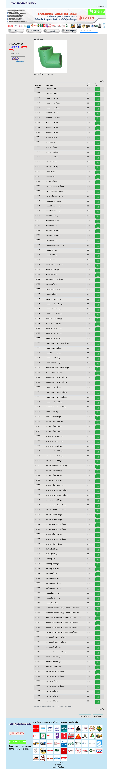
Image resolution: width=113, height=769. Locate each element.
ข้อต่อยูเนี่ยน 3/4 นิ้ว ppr (53, 598)
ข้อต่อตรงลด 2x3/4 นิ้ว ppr (54, 348)
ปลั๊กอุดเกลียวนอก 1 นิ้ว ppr (54, 196)
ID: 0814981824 (17, 742)
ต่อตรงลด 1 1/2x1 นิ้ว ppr (53, 338)
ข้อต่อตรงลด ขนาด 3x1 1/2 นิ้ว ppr (56, 382)
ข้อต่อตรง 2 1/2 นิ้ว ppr (53, 117)
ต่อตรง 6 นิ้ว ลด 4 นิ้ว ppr (53, 416)
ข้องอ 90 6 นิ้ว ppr (51, 294)
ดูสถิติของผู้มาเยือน (58, 767)
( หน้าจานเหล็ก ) (70, 608)
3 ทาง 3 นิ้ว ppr (51, 171)
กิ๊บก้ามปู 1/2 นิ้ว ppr (52, 549)
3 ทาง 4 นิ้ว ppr (51, 176)
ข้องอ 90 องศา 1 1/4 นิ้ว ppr (54, 265)
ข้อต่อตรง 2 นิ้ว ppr (52, 113)
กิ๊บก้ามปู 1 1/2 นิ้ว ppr (52, 568)
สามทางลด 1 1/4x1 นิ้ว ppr (54, 446)
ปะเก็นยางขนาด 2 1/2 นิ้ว (54, 686)
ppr (65, 637)
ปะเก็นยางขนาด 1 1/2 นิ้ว (54, 676)
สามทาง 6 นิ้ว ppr (51, 181)
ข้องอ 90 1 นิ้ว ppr (51, 260)
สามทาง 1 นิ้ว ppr (51, 147)
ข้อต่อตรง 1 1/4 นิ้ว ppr (53, 103)
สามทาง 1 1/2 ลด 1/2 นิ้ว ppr (54, 451)
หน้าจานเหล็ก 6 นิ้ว (52, 666)
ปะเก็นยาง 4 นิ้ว (51, 696)
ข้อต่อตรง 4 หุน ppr (52, 88)
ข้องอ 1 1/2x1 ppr (51, 240)
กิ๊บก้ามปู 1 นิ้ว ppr (51, 559)
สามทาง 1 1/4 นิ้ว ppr (52, 152)
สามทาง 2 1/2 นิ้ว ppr (52, 166)
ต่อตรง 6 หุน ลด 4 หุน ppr (54, 299)
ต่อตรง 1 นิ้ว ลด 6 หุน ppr (53, 309)
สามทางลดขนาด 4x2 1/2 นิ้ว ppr (56, 539)
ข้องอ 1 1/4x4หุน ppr (52, 216)
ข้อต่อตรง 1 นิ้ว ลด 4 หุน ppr (54, 304)
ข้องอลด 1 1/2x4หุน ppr (53, 230)
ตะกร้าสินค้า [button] (98, 716)
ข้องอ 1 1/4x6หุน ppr (52, 220)
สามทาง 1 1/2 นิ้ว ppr (52, 157)
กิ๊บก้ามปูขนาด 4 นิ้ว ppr (53, 588)
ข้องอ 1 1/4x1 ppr (51, 225)
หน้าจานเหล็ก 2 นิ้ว (52, 647)
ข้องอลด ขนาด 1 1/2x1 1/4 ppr (55, 245)
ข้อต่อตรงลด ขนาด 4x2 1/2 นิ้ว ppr (56, 407)
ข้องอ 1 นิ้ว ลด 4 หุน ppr (53, 206)
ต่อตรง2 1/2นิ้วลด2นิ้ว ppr (54, 372)
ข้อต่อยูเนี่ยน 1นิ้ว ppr (52, 603)
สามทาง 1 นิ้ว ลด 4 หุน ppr (54, 426)
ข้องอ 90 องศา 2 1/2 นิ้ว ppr (54, 279)
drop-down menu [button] (85, 30)
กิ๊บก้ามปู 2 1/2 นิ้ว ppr (52, 578)
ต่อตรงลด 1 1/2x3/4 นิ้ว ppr (54, 333)
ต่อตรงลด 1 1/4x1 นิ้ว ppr (53, 323)
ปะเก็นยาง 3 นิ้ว (51, 691)
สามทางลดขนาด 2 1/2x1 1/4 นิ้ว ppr (57, 490)
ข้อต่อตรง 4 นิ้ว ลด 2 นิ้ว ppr (54, 402)
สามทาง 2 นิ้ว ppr (51, 162)
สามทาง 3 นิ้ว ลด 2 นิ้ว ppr (54, 514)
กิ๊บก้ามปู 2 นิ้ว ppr (51, 573)
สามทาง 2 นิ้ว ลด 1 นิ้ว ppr (54, 475)
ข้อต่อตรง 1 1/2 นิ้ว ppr (53, 108)
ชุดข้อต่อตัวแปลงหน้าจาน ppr (55, 608)
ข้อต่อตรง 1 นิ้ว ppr (52, 98)
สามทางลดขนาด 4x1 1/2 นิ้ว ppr (56, 529)
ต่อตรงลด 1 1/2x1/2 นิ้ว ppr (54, 328)
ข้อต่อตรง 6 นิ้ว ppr (52, 132)
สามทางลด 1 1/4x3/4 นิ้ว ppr (54, 441)
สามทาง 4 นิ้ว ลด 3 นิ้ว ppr (54, 544)
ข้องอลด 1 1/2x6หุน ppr (53, 235)
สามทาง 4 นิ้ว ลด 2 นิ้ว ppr (54, 534)
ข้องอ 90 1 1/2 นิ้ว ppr (52, 269)
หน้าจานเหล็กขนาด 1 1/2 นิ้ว (55, 642)
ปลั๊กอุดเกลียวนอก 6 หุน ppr (54, 191)
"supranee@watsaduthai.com (25, 746)
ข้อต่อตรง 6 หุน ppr (52, 93)
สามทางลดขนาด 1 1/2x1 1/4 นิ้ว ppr (57, 465)
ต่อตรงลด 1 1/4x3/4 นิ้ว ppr (54, 318)
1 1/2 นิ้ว (78, 608)
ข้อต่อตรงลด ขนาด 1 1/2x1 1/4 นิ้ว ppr (57, 343)
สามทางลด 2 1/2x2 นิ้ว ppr (54, 500)
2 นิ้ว (77, 612)
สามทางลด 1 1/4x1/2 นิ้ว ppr (54, 436)
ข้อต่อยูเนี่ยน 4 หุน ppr (53, 593)
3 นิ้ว (77, 622)
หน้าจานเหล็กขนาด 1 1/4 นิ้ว (55, 637)
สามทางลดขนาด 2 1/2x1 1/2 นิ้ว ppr (57, 495)
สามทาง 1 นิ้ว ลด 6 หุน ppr (54, 431)
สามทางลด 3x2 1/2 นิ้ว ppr (54, 519)
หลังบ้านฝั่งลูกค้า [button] (85, 716)
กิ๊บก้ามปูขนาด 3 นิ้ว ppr (53, 583)
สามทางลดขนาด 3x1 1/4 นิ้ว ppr (56, 505)
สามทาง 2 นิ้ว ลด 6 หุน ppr (54, 470)
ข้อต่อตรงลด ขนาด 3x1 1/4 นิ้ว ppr (56, 377)
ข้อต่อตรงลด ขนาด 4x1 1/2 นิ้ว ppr (56, 397)
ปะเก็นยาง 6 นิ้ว (51, 701)
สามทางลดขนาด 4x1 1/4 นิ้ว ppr (56, 524)
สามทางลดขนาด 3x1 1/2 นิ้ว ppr (56, 510)
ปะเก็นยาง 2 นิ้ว (51, 681)
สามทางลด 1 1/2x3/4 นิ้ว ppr (54, 456)
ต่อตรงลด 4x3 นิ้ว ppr (52, 411)
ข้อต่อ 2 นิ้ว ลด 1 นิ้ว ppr (53, 353)
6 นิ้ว (77, 632)
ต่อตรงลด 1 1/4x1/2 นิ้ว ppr (54, 314)
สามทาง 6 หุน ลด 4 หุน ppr (54, 421)
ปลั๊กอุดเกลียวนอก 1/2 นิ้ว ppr (55, 186)
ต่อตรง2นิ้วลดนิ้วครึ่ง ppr (53, 363)
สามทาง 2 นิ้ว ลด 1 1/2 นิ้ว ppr (55, 485)
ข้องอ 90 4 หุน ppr (51, 250)
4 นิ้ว (77, 627)
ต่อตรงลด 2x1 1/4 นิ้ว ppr (53, 358)
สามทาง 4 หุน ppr (51, 137)
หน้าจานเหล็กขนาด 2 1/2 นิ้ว (55, 652)
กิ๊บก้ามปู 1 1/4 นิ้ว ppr (52, 563)
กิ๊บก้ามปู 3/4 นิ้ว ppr (52, 554)
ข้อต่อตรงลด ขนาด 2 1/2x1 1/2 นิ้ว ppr (57, 367)
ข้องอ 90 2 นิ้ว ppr (51, 274)
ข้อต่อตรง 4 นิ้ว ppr (52, 127)
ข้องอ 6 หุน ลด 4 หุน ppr (53, 201)
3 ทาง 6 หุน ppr (51, 142)
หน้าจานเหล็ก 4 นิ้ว (52, 662)
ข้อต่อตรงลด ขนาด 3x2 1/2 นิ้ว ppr (56, 392)
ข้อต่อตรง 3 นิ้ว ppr (52, 122)
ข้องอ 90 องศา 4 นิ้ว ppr (53, 289)
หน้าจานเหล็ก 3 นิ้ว (52, 657)
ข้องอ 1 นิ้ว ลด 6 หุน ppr (53, 211)
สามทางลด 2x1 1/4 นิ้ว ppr (54, 480)
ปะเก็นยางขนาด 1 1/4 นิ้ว (54, 671)
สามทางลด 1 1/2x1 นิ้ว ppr (54, 461)
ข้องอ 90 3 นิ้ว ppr (51, 284)
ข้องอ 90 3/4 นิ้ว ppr (52, 255)
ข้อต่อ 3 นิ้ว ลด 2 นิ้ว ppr (53, 387)
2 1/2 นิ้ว (78, 617)
